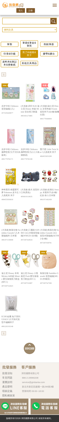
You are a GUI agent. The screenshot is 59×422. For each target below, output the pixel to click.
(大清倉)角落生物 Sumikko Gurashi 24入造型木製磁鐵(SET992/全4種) (49, 236)
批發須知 (7, 373)
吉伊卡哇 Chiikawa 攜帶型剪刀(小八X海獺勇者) (30, 154)
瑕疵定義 (7, 391)
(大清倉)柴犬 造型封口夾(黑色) (30, 193)
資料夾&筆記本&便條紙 (9, 63)
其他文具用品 (29, 63)
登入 (21, 10)
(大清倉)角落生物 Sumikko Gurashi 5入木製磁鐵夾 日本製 (11, 235)
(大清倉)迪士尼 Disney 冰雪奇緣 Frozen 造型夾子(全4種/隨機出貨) (49, 112)
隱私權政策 (8, 395)
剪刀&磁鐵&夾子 (29, 53)
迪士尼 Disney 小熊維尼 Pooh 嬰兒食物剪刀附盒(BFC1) (30, 278)
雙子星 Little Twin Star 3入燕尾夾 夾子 (49, 153)
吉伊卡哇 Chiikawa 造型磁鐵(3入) (11, 109)
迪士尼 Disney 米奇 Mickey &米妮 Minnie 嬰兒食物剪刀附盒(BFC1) (11, 279)
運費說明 (7, 382)
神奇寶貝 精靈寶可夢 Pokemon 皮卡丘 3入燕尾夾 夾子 (11, 195)
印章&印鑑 (9, 53)
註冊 (31, 10)
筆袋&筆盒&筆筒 (29, 44)
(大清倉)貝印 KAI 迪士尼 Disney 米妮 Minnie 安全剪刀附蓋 (30, 111)
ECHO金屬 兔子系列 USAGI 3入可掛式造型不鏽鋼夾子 (11, 321)
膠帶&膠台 (49, 53)
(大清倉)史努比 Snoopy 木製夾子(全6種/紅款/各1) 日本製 (49, 195)
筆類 (9, 44)
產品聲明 (7, 386)
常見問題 (7, 377)
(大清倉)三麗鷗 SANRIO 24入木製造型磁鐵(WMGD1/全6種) (30, 235)
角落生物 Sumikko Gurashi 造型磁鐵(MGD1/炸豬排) (49, 278)
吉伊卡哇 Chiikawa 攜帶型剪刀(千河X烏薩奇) (11, 154)
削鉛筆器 (49, 44)
